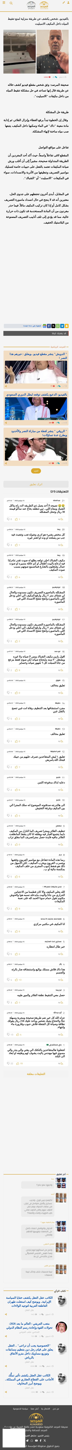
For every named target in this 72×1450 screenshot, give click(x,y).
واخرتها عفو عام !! (44, 1185)
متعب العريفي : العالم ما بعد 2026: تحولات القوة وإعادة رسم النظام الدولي (29, 1325)
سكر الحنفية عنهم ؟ (47, 1222)
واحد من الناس (49, 1265)
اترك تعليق (36, 484)
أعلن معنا (35, 1409)
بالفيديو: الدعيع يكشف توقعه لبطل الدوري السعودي (36, 394)
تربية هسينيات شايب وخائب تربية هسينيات (39, 1273)
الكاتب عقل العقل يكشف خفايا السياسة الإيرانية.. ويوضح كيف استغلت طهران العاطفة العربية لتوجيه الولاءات (29, 1301)
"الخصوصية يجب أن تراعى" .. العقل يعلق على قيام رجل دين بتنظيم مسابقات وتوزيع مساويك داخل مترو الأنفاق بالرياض (29, 1351)
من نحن (56, 1409)
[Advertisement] (49, 1128)
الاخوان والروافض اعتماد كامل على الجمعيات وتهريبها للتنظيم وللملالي (39, 1231)
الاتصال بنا (45, 1409)
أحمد (52, 1194)
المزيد (36, 471)
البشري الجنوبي (48, 1244)
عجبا (52, 1179)
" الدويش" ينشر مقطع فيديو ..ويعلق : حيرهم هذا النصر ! (38, 356)
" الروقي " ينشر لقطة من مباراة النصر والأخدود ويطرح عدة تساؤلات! (39, 433)
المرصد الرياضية (58, 347)
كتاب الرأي (60, 1291)
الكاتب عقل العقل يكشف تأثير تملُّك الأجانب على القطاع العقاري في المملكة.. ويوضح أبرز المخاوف (29, 1379)
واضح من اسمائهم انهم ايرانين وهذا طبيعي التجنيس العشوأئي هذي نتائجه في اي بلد (38, 1253)
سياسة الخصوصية (20, 1409)
